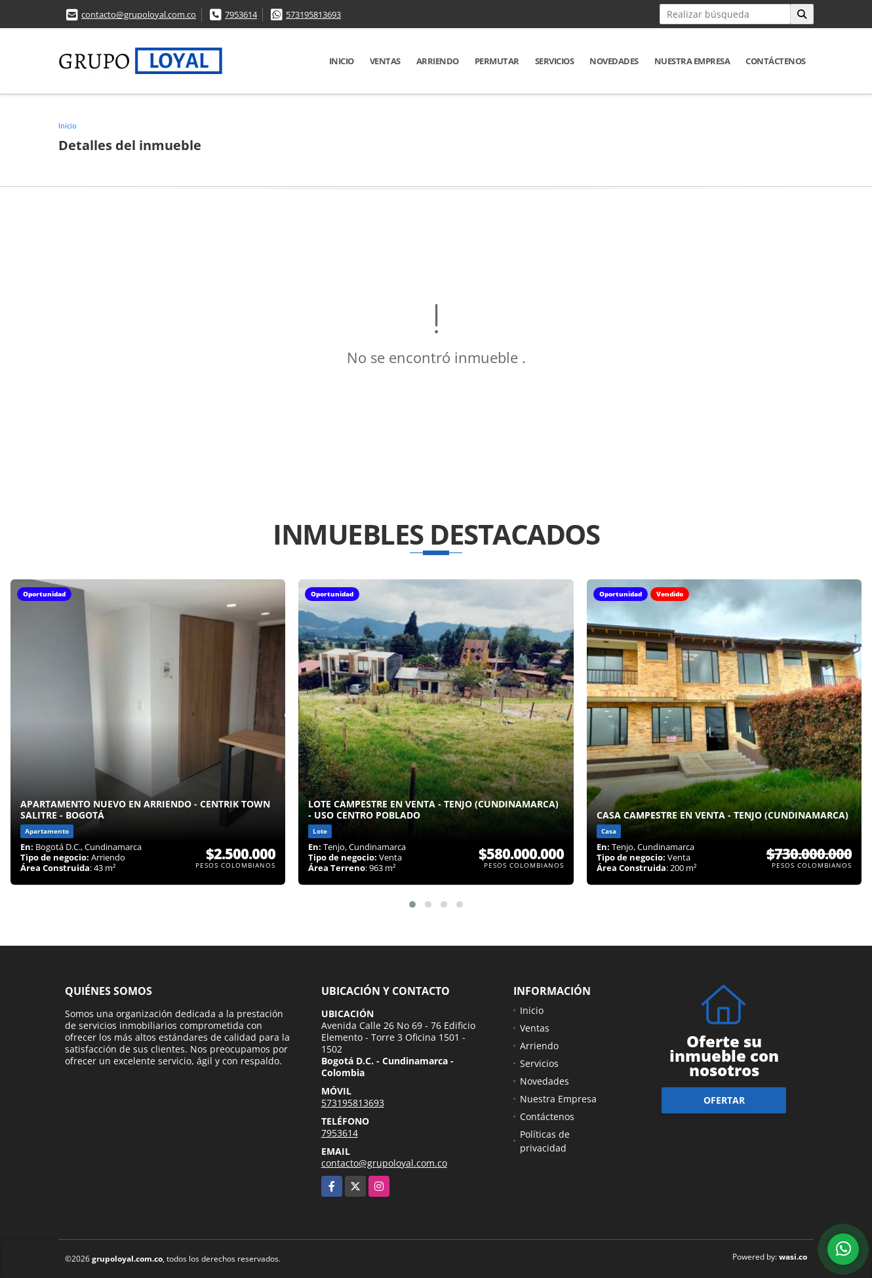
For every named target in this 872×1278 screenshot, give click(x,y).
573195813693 (313, 14)
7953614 (241, 14)
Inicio (341, 61)
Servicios (554, 61)
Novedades (614, 61)
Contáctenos (775, 61)
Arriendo (437, 61)
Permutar (497, 61)
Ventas (385, 61)
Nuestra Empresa (692, 61)
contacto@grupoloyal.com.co (138, 14)
